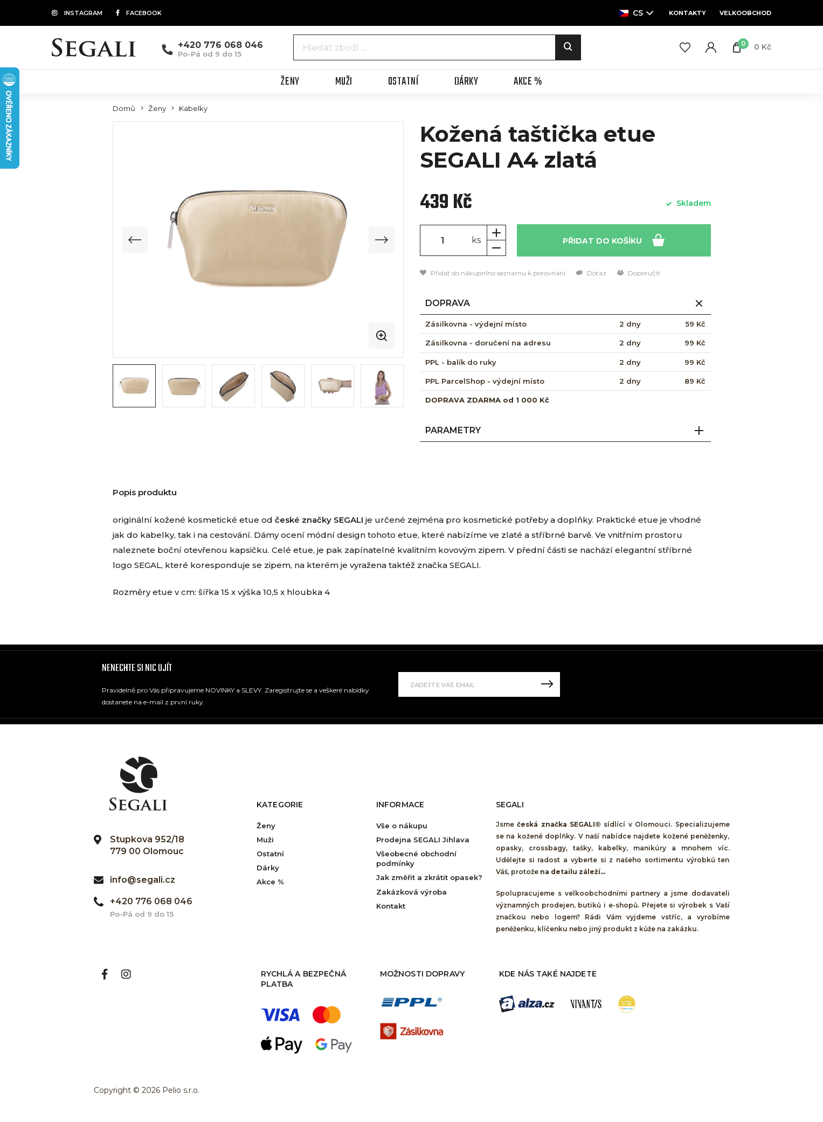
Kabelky (193, 109)
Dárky (268, 867)
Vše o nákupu (401, 825)
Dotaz (591, 272)
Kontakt (390, 906)
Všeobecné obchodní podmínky (416, 858)
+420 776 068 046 (220, 45)
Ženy (157, 109)
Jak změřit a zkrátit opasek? (429, 877)
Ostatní (270, 853)
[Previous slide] (135, 240)
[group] (258, 239)
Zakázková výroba (411, 892)
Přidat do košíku (614, 239)
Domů (124, 109)
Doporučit (638, 272)
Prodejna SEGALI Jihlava (422, 839)
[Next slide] (382, 240)
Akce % (270, 881)
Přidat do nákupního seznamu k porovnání (492, 272)
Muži (265, 839)
